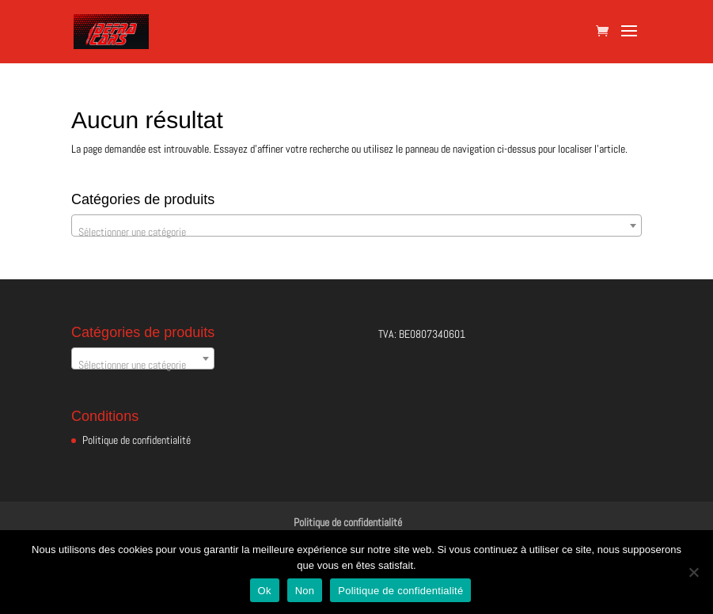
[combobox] (356, 225)
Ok (264, 591)
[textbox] (356, 231)
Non (305, 591)
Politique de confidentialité (136, 440)
